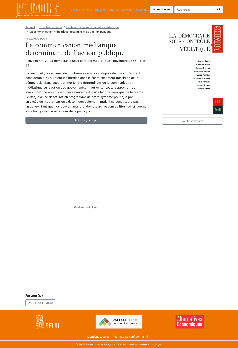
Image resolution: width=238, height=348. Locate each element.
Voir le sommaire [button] (192, 121)
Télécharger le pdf (87, 120)
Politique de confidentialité (130, 337)
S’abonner (141, 10)
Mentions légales (98, 337)
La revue (126, 10)
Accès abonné (161, 9)
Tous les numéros (80, 10)
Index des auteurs (106, 10)
